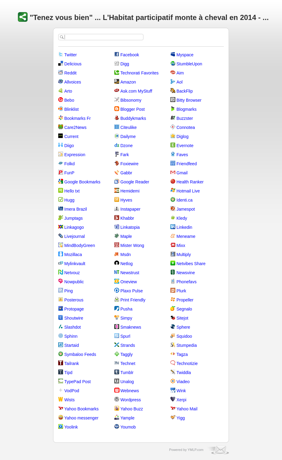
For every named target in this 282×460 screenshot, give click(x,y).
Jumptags (73, 218)
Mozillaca (73, 254)
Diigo (69, 145)
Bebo (69, 100)
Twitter (70, 54)
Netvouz (72, 272)
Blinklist (71, 109)
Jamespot (185, 209)
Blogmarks (186, 109)
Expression (74, 154)
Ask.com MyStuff (136, 91)
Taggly (126, 354)
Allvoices (72, 82)
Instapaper (130, 209)
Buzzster (184, 118)
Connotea (185, 127)
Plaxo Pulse (131, 290)
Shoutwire (73, 318)
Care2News (75, 127)
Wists (69, 399)
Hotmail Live (188, 191)
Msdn (125, 254)
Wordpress (130, 399)
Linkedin (184, 227)
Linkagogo (74, 227)
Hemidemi (129, 191)
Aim (180, 73)
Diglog (182, 136)
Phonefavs (186, 281)
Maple (126, 236)
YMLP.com (195, 450)
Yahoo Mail (186, 408)
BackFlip (184, 91)
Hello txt (72, 191)
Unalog (127, 381)
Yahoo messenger (81, 418)
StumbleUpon (189, 63)
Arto (68, 91)
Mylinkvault (74, 263)
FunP (69, 172)
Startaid (71, 345)
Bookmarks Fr (77, 118)
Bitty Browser (188, 100)
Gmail (182, 172)
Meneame (185, 236)
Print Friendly (132, 299)
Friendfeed (186, 163)
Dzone (126, 145)
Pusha (126, 309)
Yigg (180, 418)
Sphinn (71, 336)
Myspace (184, 54)
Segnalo (184, 309)
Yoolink (71, 427)
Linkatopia (130, 227)
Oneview (128, 281)
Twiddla (183, 372)
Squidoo (184, 336)
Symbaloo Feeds (80, 354)
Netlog (126, 263)
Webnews (129, 390)
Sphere (183, 327)
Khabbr (127, 218)
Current (71, 136)
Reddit (70, 73)
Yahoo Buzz (131, 408)
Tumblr (126, 372)
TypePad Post (77, 381)
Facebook (129, 54)
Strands (127, 345)
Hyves (126, 200)
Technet (127, 363)
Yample (127, 418)
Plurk (181, 290)
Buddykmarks (133, 118)
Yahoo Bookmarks (81, 408)
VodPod (71, 390)
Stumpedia (186, 345)
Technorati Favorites (139, 73)
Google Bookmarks (82, 181)
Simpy (126, 318)
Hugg (69, 200)
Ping (68, 290)
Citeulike (128, 127)
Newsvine (185, 272)
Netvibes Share (191, 263)
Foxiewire (129, 163)
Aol (179, 82)
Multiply (183, 254)
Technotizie (187, 363)
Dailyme (128, 136)
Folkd (69, 163)
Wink (181, 390)
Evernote (184, 145)
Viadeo (183, 381)
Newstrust (129, 272)
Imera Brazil (75, 209)
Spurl (125, 336)
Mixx (180, 245)
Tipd (68, 372)
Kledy (181, 218)
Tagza (182, 354)
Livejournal (74, 236)
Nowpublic (74, 281)
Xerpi (181, 399)
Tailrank (71, 363)
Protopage (74, 309)
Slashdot (72, 327)
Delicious (73, 63)
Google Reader (134, 181)
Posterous (73, 299)
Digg (124, 63)
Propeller (184, 299)
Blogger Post (132, 109)
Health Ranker (190, 181)
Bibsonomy (130, 100)
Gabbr (126, 172)
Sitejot (182, 318)
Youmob (128, 427)
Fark (124, 154)
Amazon (128, 82)
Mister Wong (132, 245)
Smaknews (130, 327)
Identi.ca (184, 200)
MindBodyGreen (79, 245)
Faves (182, 154)
